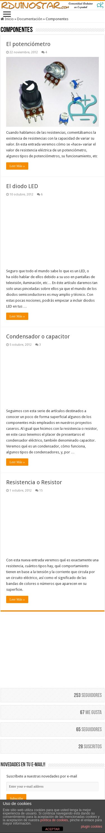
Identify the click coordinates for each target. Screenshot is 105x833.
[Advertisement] (53, 647)
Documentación (29, 19)
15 (41, 490)
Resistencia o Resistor (34, 482)
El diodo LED (22, 186)
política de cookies (54, 820)
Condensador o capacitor (38, 336)
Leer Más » (17, 166)
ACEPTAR (52, 829)
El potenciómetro (28, 44)
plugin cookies (91, 827)
